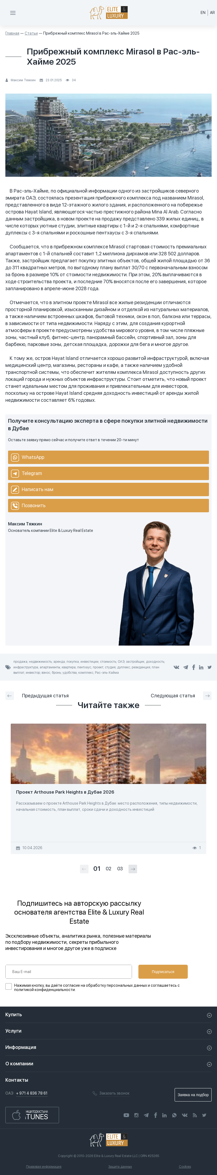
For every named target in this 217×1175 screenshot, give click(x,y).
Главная (12, 33)
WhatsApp (27, 458)
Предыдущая (37, 695)
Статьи (31, 33)
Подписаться (163, 972)
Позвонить (28, 506)
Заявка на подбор (193, 1095)
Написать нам (32, 490)
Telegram (26, 474)
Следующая (181, 695)
